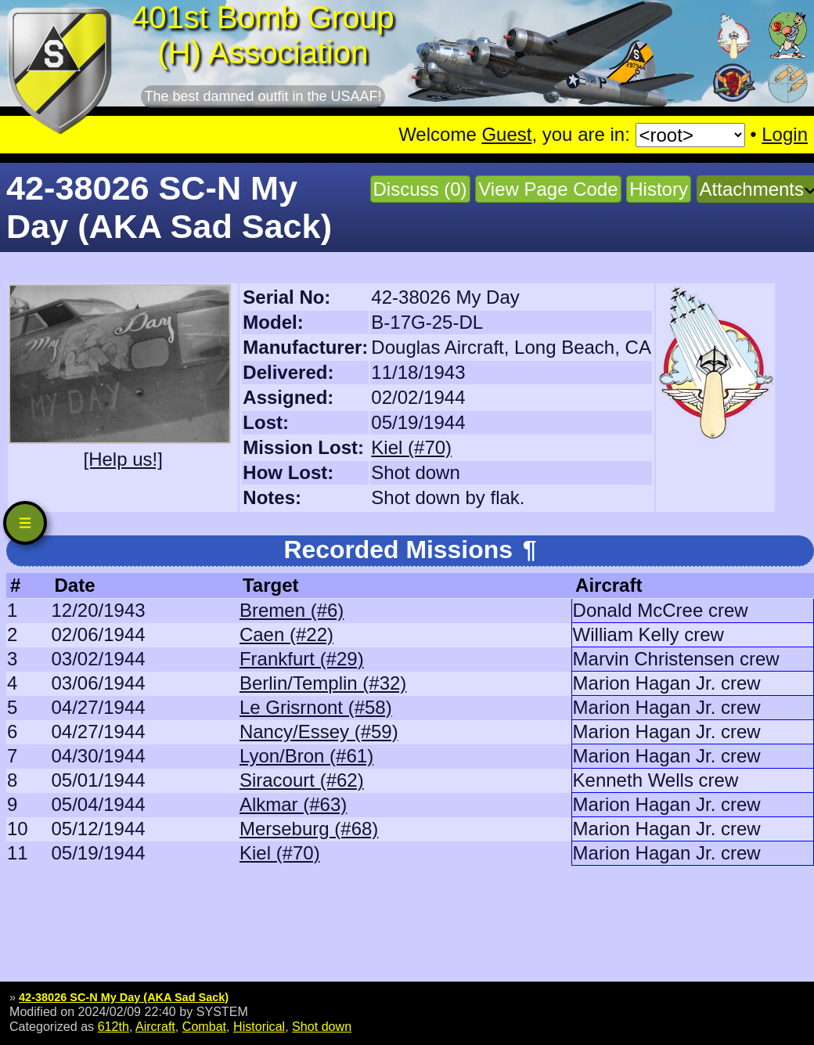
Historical (259, 1026)
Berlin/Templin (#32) (323, 683)
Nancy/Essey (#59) (319, 731)
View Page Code (548, 189)
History (658, 189)
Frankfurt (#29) (302, 658)
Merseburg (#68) (309, 828)
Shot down (321, 1026)
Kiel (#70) (411, 447)
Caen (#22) (286, 634)
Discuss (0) (420, 189)
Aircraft (155, 1026)
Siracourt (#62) (302, 780)
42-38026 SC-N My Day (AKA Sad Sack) (124, 997)
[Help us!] (122, 459)
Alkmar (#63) (293, 804)
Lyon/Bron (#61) (306, 755)
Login (785, 134)
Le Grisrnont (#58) (316, 707)
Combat (204, 1026)
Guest (506, 134)
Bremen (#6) (292, 610)
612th (113, 1026)
